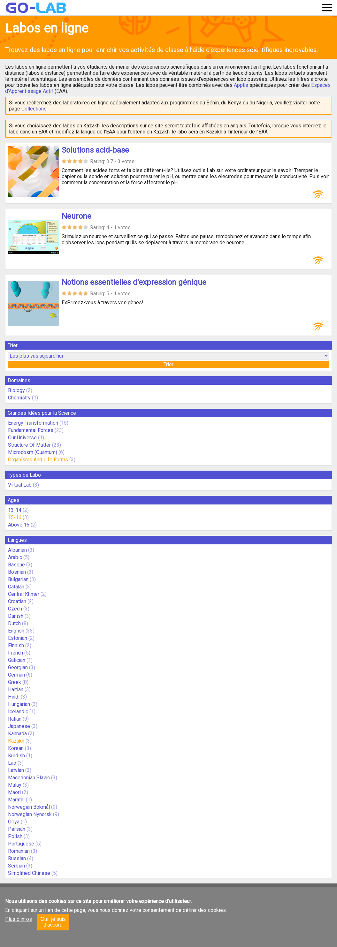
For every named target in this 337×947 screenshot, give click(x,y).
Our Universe (22, 438)
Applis (241, 85)
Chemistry (19, 398)
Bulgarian (18, 579)
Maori (14, 792)
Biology (16, 390)
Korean (16, 748)
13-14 (14, 510)
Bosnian (17, 572)
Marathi (16, 800)
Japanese (19, 726)
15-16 (14, 517)
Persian (16, 829)
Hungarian (19, 704)
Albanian (17, 550)
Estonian (17, 638)
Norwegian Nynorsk (30, 814)
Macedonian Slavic (29, 778)
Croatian (17, 601)
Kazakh (16, 741)
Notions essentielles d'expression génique (134, 282)
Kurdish (16, 756)
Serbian (16, 866)
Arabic (15, 557)
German (16, 675)
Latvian (16, 770)
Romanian (19, 851)
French (15, 653)
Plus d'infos (18, 919)
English (16, 631)
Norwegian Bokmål (29, 807)
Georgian (18, 667)
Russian (17, 858)
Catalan (16, 587)
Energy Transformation (33, 423)
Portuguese (21, 844)
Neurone (76, 216)
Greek (14, 682)
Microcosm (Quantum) (32, 452)
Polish (15, 836)
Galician (16, 660)
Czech (15, 609)
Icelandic (18, 711)
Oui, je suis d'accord (52, 922)
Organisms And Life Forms (38, 460)
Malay (14, 785)
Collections (34, 109)
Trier (168, 364)
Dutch (14, 623)
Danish (15, 616)
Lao (12, 763)
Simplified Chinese (29, 873)
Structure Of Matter (29, 445)
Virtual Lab (20, 485)
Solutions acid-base (95, 150)
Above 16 (18, 525)
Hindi (13, 697)
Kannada (17, 734)
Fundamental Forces (30, 430)
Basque (16, 565)
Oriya (13, 822)
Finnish (16, 645)
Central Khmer (23, 594)
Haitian (15, 689)
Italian (14, 719)
